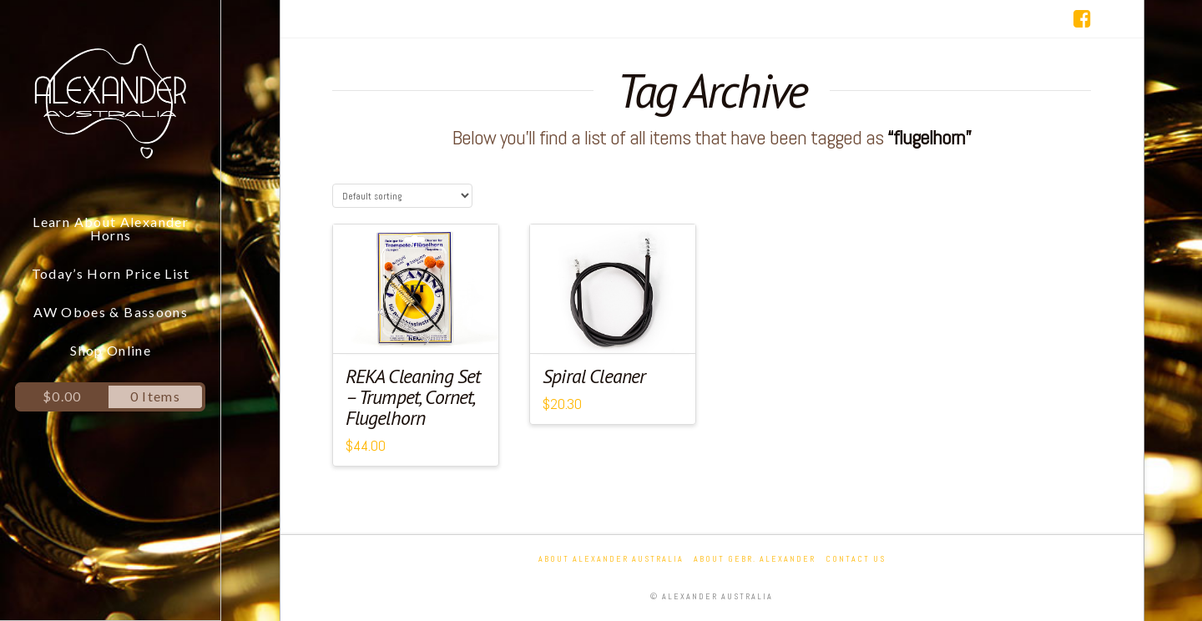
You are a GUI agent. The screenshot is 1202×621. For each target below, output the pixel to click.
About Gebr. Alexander (755, 558)
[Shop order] (402, 196)
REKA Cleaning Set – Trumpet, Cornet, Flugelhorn (413, 397)
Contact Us (856, 558)
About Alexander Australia (611, 558)
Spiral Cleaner (594, 376)
